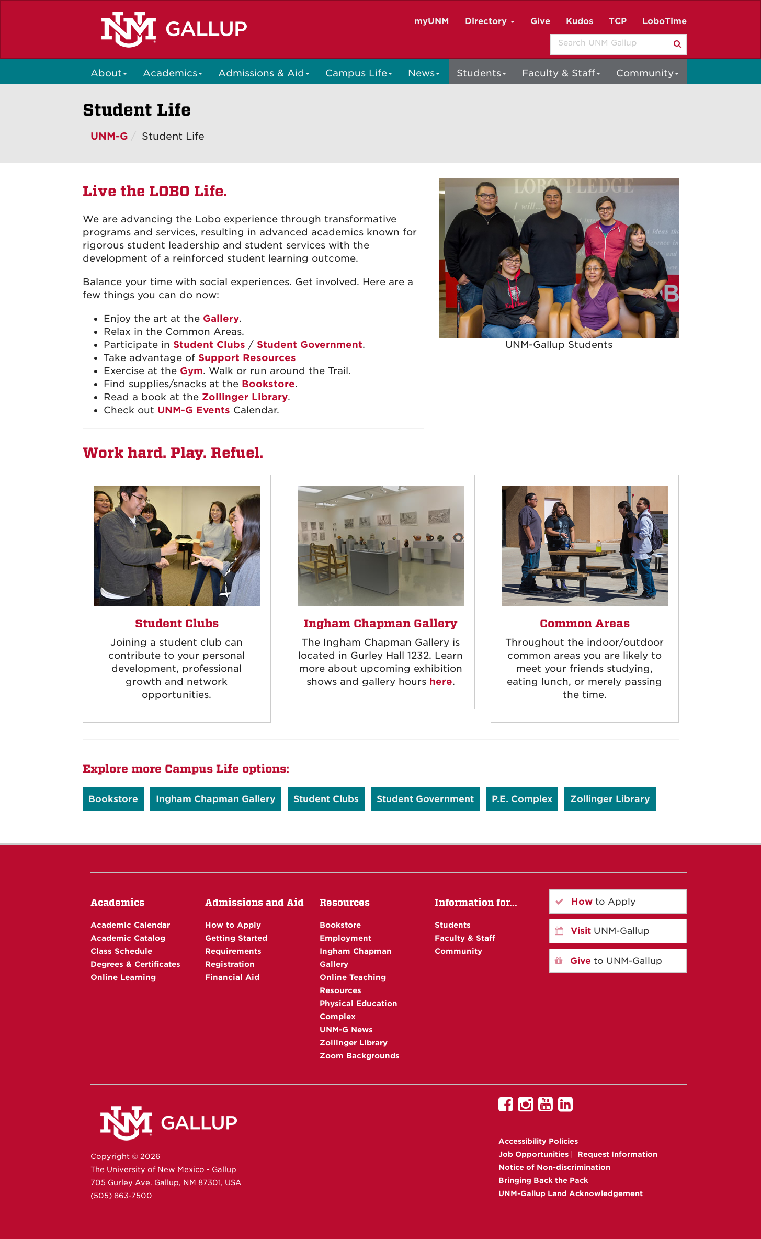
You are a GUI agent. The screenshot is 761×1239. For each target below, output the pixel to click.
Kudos (579, 21)
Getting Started (236, 937)
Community (647, 72)
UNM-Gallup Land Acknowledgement (570, 1193)
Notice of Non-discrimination (554, 1167)
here (440, 681)
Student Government (309, 344)
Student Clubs (209, 344)
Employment (345, 937)
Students (481, 72)
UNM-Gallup (602, 931)
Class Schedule (121, 951)
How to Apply (233, 924)
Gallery (221, 318)
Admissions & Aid (264, 72)
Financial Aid (232, 977)
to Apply (595, 901)
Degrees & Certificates (135, 964)
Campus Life (358, 72)
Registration (230, 964)
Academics (172, 72)
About (108, 72)
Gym (191, 370)
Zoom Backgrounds (360, 1055)
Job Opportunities (533, 1154)
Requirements (233, 951)
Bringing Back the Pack (543, 1180)
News (424, 72)
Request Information (617, 1154)
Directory (490, 21)
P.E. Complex (522, 799)
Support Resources (247, 357)
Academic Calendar (130, 924)
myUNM (431, 21)
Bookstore (268, 383)
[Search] (676, 45)
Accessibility (538, 1141)
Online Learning (123, 977)
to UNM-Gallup (608, 960)
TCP (618, 21)
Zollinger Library (245, 396)
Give (540, 21)
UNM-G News (346, 1029)
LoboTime (664, 21)
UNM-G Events (193, 409)
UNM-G (109, 136)
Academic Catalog (127, 937)
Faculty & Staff (561, 72)
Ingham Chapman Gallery (216, 799)
